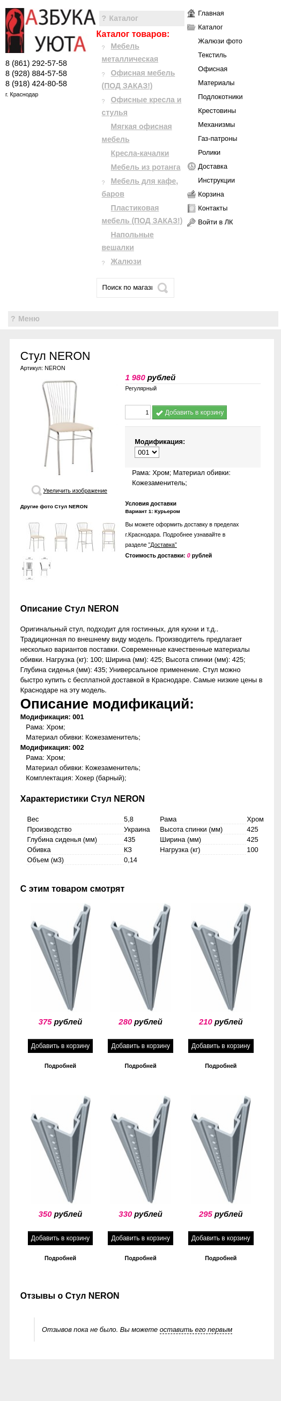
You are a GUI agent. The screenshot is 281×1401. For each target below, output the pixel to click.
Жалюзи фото (220, 41)
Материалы (216, 83)
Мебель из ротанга (146, 167)
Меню (29, 318)
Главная (211, 13)
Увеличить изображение (75, 490)
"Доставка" (163, 544)
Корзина (211, 194)
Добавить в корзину (190, 413)
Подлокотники (220, 97)
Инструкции (216, 180)
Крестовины (217, 111)
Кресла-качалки (140, 153)
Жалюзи (126, 261)
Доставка (212, 166)
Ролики (209, 152)
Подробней (60, 1066)
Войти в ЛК (215, 222)
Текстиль (212, 55)
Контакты (212, 208)
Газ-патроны (217, 138)
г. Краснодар (21, 94)
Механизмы (216, 124)
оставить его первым (196, 1329)
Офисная (212, 69)
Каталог (123, 18)
